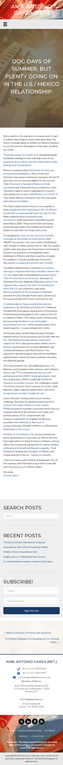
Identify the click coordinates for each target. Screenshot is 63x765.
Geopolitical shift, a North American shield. (25, 547)
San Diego (29, 230)
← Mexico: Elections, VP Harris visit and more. (27, 632)
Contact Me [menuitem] (37, 736)
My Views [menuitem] (49, 730)
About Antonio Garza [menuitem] (30, 730)
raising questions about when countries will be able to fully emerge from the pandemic (30, 162)
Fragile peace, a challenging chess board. (24, 556)
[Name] (31, 590)
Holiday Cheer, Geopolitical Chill (20, 551)
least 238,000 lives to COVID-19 (41, 194)
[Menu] (5, 24)
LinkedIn (46, 454)
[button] (31, 610)
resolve (48, 386)
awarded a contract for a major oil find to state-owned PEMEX (29, 405)
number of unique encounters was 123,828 (30, 262)
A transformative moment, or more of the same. (28, 561)
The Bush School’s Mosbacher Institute (24, 542)
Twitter (34, 454)
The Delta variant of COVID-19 (19, 154)
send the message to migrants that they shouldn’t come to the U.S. (31, 271)
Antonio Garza (10, 475)
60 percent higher (18, 201)
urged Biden (19, 418)
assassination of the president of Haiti (28, 291)
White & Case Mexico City (20, 434)
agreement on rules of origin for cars (25, 393)
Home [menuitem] (12, 730)
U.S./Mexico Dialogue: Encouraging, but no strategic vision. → (32, 640)
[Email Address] (31, 601)
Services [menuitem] (23, 736)
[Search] (31, 516)
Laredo (43, 230)
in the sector (22, 429)
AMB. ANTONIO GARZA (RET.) (31, 9)
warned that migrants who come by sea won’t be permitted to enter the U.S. (30, 285)
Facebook (24, 454)
